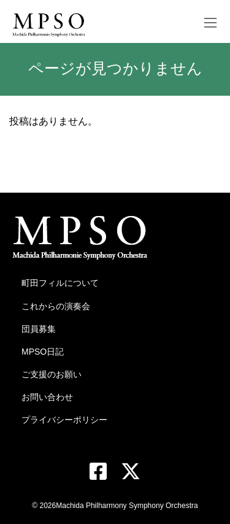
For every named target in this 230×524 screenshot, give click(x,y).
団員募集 (38, 329)
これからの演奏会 (55, 306)
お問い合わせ (47, 397)
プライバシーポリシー (64, 420)
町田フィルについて (60, 283)
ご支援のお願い (51, 374)
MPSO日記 (42, 351)
